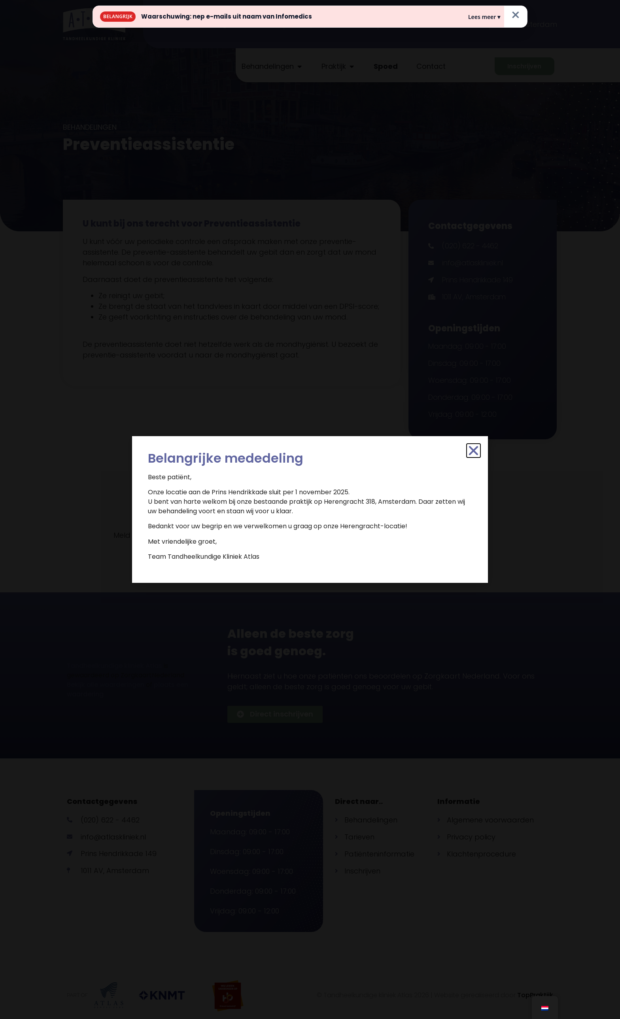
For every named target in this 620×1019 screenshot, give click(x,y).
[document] (310, 509)
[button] (473, 450)
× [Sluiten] (515, 15)
